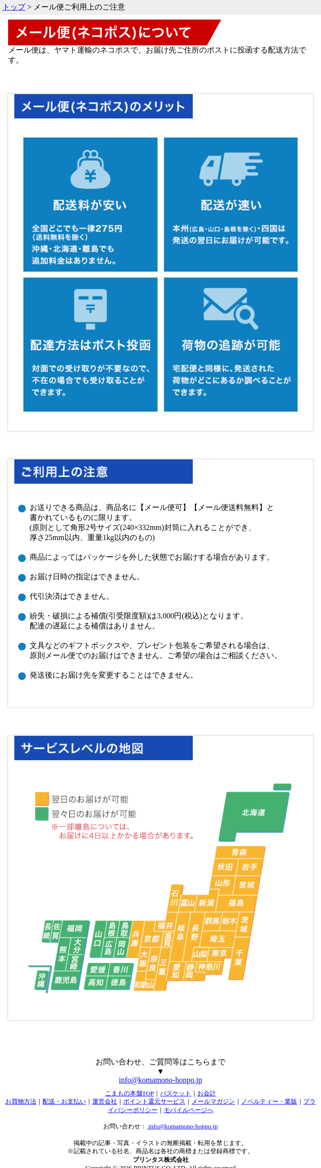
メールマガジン (213, 1101)
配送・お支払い (64, 1101)
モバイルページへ (189, 1110)
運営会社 (104, 1101)
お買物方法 (20, 1101)
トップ (13, 7)
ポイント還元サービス (154, 1101)
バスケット (175, 1093)
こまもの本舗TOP (129, 1093)
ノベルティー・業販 (269, 1101)
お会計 (206, 1093)
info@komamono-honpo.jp (160, 1080)
